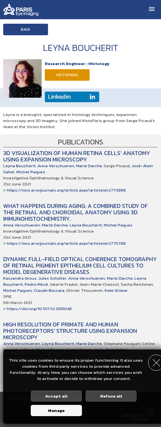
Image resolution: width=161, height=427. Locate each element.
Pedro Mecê (36, 284)
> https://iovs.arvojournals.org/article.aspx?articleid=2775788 (64, 243)
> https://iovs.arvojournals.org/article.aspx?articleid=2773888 (64, 190)
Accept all (56, 396)
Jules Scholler (52, 278)
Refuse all (111, 396)
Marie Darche (89, 166)
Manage (56, 410)
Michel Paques (30, 172)
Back (25, 29)
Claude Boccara (49, 290)
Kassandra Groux (19, 278)
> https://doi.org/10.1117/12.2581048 (37, 309)
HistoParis (67, 75)
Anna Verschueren (55, 166)
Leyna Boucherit (19, 166)
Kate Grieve (116, 290)
